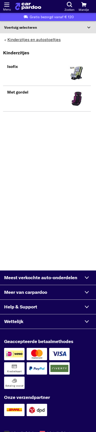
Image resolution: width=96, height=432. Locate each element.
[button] (47, 73)
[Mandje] (84, 6)
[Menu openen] (6, 4)
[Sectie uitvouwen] (48, 27)
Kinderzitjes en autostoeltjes (34, 39)
